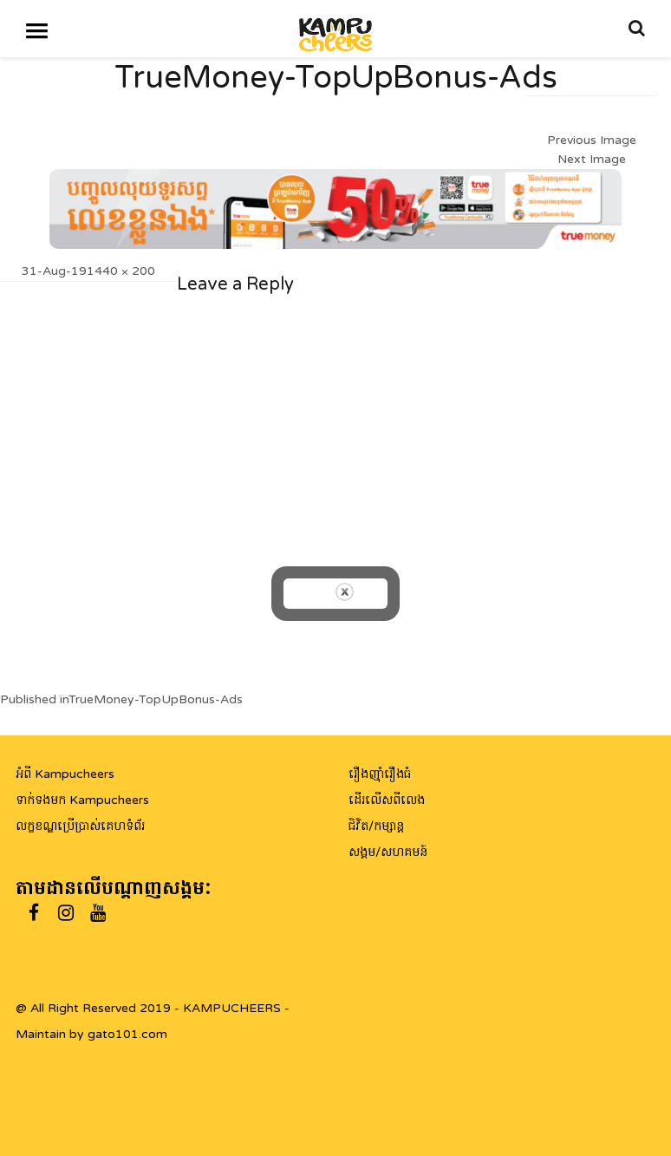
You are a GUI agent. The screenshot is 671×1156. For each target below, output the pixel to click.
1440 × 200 (121, 271)
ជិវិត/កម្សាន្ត (376, 826)
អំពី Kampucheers (65, 774)
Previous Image (591, 140)
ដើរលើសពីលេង (387, 800)
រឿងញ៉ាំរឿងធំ (380, 774)
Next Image (591, 159)
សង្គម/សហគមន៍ (388, 852)
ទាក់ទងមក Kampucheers (82, 800)
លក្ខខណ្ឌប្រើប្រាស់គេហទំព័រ (80, 826)
